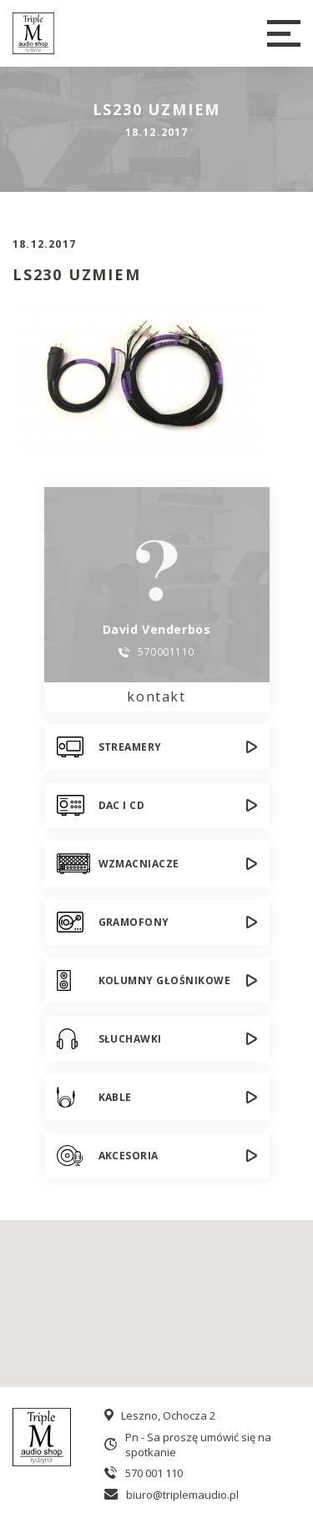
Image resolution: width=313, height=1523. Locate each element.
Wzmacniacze (138, 864)
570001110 (166, 652)
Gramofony (133, 922)
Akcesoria (128, 1156)
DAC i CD (121, 805)
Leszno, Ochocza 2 (168, 1415)
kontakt (156, 696)
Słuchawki (130, 1039)
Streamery (130, 747)
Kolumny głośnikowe (164, 980)
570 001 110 (154, 1472)
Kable (115, 1097)
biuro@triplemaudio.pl (182, 1494)
